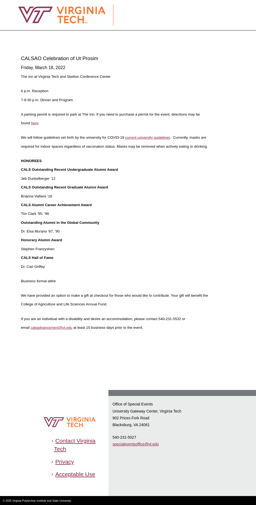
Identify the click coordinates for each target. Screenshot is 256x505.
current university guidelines (147, 137)
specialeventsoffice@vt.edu (136, 444)
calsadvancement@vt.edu (52, 328)
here (34, 123)
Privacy (64, 461)
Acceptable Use (75, 474)
